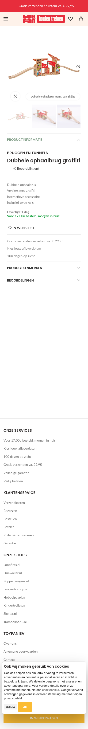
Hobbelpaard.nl (15, 597)
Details (10, 706)
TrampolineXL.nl (15, 622)
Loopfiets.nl (12, 565)
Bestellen (10, 519)
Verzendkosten (14, 503)
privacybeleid (13, 698)
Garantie (10, 543)
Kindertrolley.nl (15, 605)
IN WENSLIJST (23, 228)
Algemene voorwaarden (21, 651)
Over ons (10, 643)
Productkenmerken (24, 268)
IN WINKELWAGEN (44, 718)
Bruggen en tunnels (27, 153)
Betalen (9, 527)
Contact (9, 660)
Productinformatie (24, 139)
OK (25, 707)
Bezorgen (10, 511)
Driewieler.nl (13, 573)
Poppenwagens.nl (16, 581)
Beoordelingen (27, 168)
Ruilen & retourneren (19, 535)
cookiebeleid (50, 690)
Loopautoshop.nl (15, 589)
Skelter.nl (10, 613)
